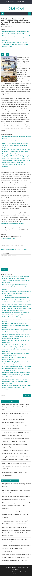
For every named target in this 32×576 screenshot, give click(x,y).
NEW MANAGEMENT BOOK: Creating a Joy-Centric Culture (14, 474)
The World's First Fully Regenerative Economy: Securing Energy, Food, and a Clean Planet (15, 452)
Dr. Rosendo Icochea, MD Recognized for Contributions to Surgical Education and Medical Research (16, 319)
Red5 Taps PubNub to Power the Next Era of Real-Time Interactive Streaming (15, 414)
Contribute (15, 572)
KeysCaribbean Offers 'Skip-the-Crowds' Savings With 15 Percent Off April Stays (16, 427)
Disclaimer (13, 249)
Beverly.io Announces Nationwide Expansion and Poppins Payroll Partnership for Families (16, 498)
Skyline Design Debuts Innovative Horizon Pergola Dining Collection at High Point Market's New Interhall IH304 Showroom (15, 22)
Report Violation (22, 249)
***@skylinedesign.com (8, 238)
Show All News (5, 249)
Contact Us (16, 574)
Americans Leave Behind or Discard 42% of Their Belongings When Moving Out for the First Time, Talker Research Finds (16, 368)
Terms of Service (25, 572)
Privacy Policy (6, 572)
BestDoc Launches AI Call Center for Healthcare (16, 304)
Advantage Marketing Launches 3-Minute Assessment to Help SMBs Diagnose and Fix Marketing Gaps (15, 44)
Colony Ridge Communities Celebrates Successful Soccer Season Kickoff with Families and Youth (16, 466)
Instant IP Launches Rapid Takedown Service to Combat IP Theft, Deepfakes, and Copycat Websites (16, 514)
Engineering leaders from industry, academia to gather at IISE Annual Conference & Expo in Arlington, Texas (16, 293)
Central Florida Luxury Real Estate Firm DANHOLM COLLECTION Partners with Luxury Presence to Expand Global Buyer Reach (16, 375)
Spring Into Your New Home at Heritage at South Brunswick (16, 485)
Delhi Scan (16, 8)
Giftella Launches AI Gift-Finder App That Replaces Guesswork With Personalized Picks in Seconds (16, 325)
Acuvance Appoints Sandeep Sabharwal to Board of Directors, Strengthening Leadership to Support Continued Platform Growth (16, 308)
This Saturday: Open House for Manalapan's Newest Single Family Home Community (15, 522)
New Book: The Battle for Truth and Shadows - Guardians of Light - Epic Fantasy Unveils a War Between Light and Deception (16, 336)
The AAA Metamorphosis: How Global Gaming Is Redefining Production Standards (16, 434)
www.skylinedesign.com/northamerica (12, 223)
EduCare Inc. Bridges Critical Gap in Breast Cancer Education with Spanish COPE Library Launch (15, 287)
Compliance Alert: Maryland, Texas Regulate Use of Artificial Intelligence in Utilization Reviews (16, 458)
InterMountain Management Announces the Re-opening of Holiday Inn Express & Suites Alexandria (16, 38)
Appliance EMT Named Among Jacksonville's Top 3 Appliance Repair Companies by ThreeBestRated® (16, 548)
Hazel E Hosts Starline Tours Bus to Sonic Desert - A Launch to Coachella (16, 491)
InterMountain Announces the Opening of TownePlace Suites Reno (14, 540)
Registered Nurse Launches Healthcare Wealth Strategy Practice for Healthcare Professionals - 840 (16, 406)
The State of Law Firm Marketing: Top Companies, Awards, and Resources (13, 421)
